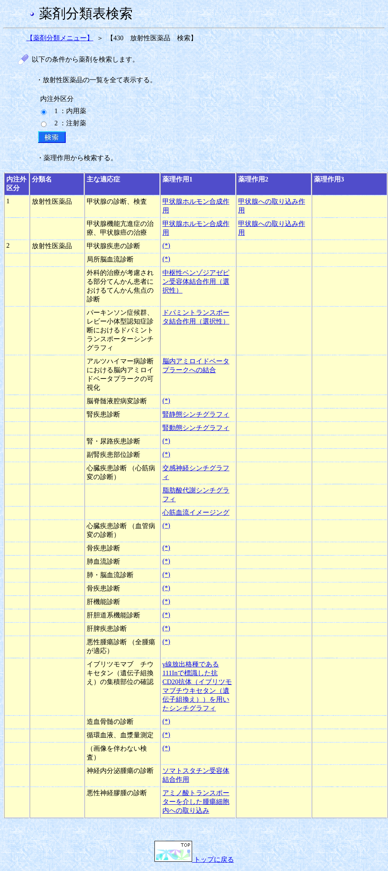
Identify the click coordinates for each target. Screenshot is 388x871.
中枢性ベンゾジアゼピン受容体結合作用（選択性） (195, 281)
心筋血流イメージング (195, 512)
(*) (166, 245)
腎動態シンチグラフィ (195, 427)
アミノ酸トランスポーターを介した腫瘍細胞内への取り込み (195, 801)
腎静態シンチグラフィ (195, 414)
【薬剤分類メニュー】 (59, 37)
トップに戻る (194, 859)
